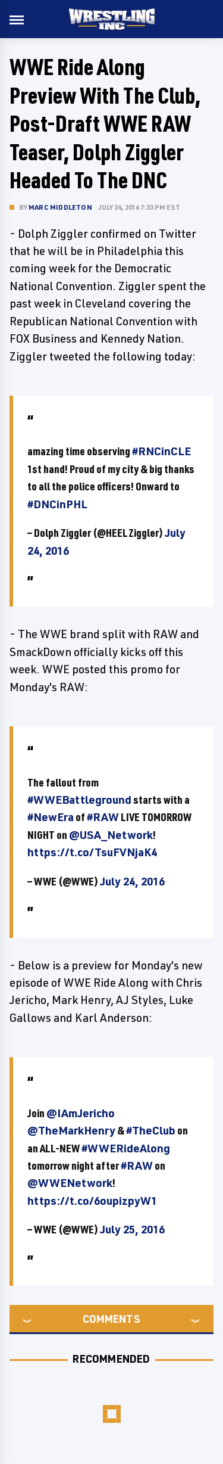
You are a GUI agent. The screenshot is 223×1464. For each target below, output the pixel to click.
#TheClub (150, 1130)
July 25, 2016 (132, 1229)
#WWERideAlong (125, 1148)
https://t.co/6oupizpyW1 (92, 1200)
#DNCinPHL (57, 504)
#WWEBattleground (79, 799)
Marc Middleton (60, 207)
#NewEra (50, 817)
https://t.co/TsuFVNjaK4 (92, 852)
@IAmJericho (80, 1113)
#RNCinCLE (161, 451)
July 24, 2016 (132, 881)
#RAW (103, 817)
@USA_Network (111, 835)
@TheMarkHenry (71, 1130)
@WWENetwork (69, 1183)
